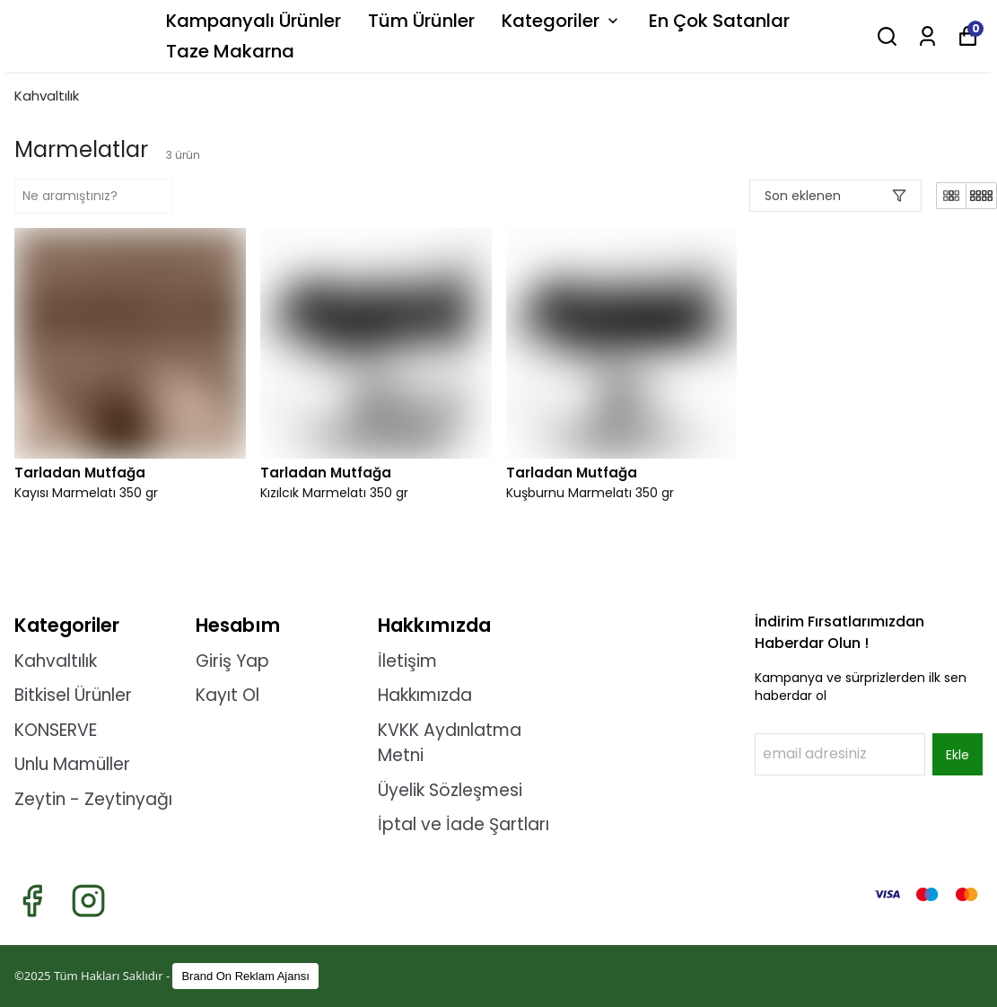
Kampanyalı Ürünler (253, 20)
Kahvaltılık (46, 95)
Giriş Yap (232, 661)
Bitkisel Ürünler (73, 695)
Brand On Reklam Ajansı (245, 976)
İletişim (407, 661)
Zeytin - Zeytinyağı (93, 799)
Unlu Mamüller (72, 764)
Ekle (957, 755)
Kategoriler (562, 20)
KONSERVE (55, 730)
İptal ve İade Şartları (463, 824)
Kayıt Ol (227, 695)
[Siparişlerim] (927, 36)
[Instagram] (88, 900)
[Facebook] (31, 900)
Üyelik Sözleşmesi (450, 790)
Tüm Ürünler (421, 20)
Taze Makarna (230, 51)
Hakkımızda (425, 695)
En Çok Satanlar (719, 20)
